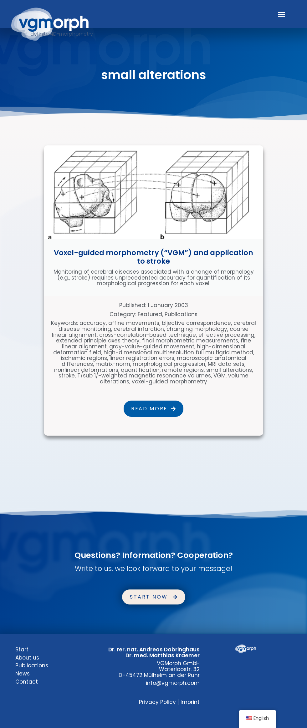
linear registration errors (142, 358)
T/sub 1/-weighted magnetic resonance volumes (144, 375)
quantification (140, 370)
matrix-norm (112, 364)
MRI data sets (226, 364)
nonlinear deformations (86, 370)
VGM (219, 375)
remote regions (183, 370)
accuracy (92, 323)
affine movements (133, 323)
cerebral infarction (139, 329)
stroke (67, 375)
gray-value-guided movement (151, 346)
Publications (181, 314)
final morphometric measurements (190, 340)
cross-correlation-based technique (147, 335)
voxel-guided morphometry (169, 381)
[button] (281, 14)
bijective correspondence (196, 323)
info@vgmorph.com (173, 683)
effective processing (226, 335)
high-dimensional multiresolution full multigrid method (178, 352)
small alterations (229, 370)
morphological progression (169, 364)
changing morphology (196, 329)
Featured (150, 314)
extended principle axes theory (98, 340)
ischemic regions (84, 358)
